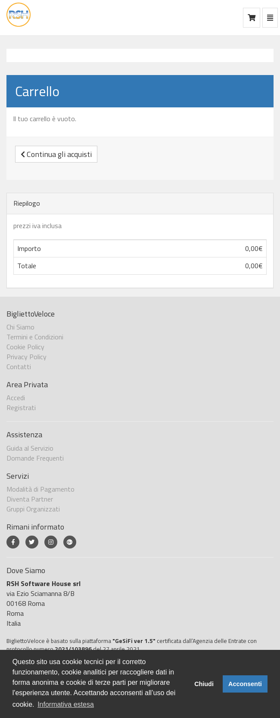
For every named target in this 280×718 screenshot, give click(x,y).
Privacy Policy (26, 356)
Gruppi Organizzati (33, 509)
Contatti (18, 366)
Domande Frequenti (35, 458)
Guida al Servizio (29, 448)
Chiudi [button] (204, 683)
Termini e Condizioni (34, 337)
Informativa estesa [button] (65, 704)
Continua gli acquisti (56, 154)
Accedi (15, 397)
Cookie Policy (25, 347)
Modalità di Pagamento (40, 489)
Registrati (21, 407)
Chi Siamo (20, 327)
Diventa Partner (29, 499)
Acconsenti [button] (245, 683)
